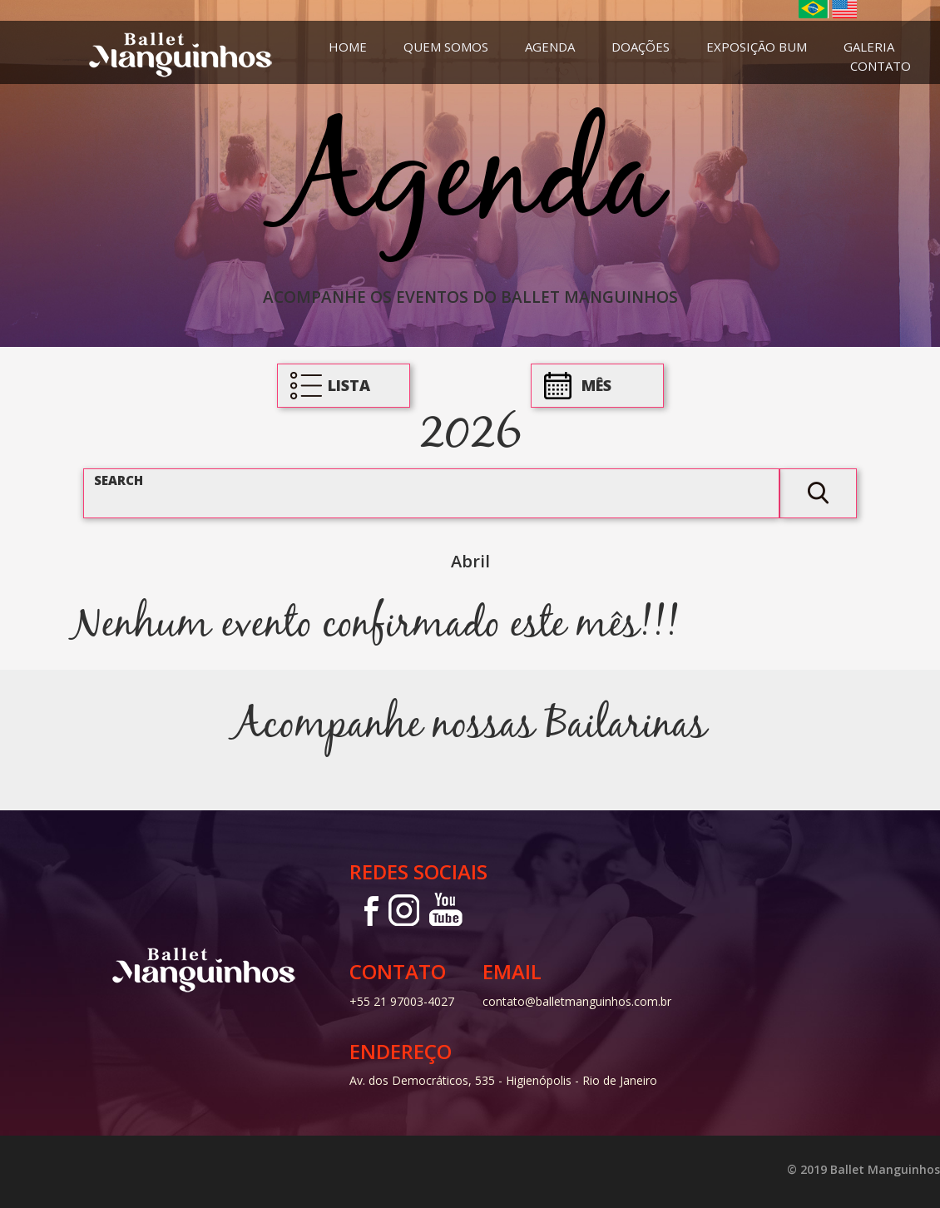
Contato (880, 65)
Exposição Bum (756, 46)
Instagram (402, 909)
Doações (640, 46)
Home (348, 46)
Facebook (366, 909)
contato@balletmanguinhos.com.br (576, 1001)
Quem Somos (445, 46)
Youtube (446, 909)
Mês (596, 385)
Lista (349, 385)
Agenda (550, 46)
